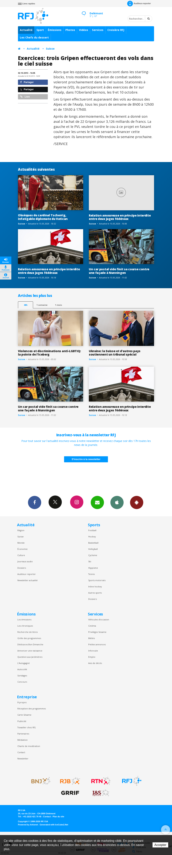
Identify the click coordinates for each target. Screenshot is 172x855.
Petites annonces (97, 644)
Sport (40, 30)
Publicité (21, 721)
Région (20, 530)
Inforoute (93, 650)
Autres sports (95, 593)
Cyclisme (92, 555)
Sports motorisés (96, 580)
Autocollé (22, 669)
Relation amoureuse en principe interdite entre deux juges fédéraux (120, 217)
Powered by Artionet (28, 825)
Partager (27, 82)
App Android (136, 502)
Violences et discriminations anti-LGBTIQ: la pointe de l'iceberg (49, 353)
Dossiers (21, 568)
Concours (22, 682)
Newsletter (22, 758)
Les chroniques (25, 626)
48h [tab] (25, 304)
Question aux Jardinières (29, 657)
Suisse (50, 48)
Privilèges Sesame (97, 632)
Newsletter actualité (27, 580)
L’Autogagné (23, 663)
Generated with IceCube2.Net (54, 825)
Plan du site (58, 816)
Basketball (93, 543)
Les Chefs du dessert (34, 37)
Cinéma (92, 626)
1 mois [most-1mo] (58, 304)
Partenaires (23, 733)
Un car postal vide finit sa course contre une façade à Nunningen (119, 271)
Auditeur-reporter (139, 3)
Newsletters (97, 502)
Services (97, 30)
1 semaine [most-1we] (41, 304)
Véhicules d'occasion (98, 619)
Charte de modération (28, 746)
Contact (21, 752)
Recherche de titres (27, 632)
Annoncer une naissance (29, 650)
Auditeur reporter (26, 574)
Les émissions (24, 619)
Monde (21, 543)
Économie (22, 549)
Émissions (54, 30)
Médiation (22, 740)
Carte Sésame (24, 715)
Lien (25, 96)
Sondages (22, 675)
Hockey (92, 536)
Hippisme (93, 568)
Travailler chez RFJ (26, 727)
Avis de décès (95, 663)
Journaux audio (25, 561)
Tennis (91, 574)
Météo (91, 638)
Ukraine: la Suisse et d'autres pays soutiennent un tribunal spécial (114, 353)
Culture (21, 555)
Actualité (26, 30)
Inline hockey (95, 586)
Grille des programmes (29, 638)
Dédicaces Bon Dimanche (30, 644)
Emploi (91, 657)
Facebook (34, 502)
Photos (70, 30)
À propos (21, 702)
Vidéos (83, 30)
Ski (89, 561)
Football (92, 530)
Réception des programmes (31, 708)
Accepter (160, 845)
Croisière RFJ (115, 30)
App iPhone (117, 502)
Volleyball (93, 549)
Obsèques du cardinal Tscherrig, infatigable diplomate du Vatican (43, 217)
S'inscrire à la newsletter (86, 459)
